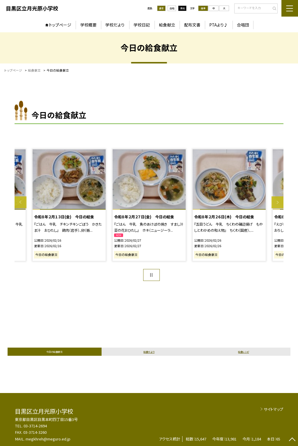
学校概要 (88, 25)
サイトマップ (273, 409)
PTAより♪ (218, 25)
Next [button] (277, 202)
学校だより (115, 25)
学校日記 (142, 25)
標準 (203, 8)
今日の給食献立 (54, 351)
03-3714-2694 (35, 426)
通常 (161, 8)
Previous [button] (20, 202)
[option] (149, 205)
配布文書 (192, 25)
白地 (172, 8)
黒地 (182, 8)
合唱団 (243, 25)
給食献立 (167, 25)
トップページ (60, 25)
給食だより (149, 351)
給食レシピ (243, 351)
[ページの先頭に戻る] (292, 440)
